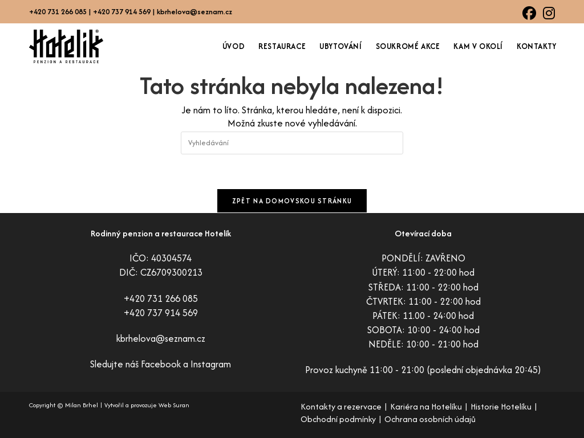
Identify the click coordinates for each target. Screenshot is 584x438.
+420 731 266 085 (161, 298)
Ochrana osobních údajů (430, 419)
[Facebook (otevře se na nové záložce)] (529, 13)
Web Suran (174, 405)
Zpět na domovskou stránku (292, 201)
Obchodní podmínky (338, 419)
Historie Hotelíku (501, 406)
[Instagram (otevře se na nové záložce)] (547, 13)
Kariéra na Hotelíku (426, 406)
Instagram (210, 364)
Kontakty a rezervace (341, 406)
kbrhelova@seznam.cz (194, 11)
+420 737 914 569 (161, 313)
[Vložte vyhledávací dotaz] (292, 143)
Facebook (161, 364)
